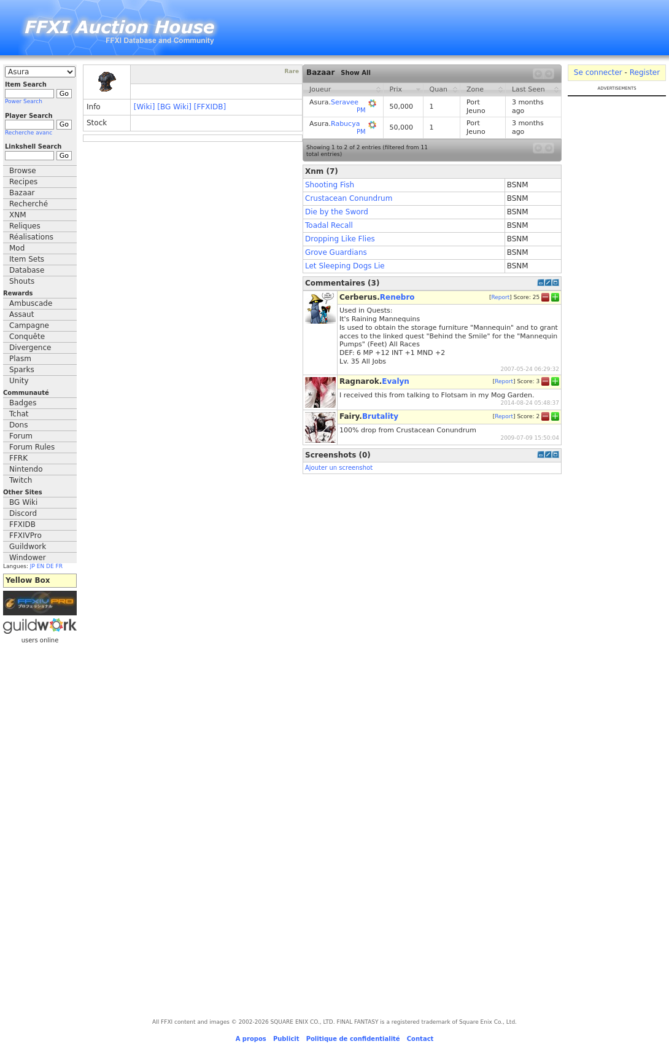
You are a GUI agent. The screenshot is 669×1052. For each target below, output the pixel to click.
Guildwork (27, 546)
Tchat (19, 414)
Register (645, 72)
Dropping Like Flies (340, 239)
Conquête (27, 336)
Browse (22, 170)
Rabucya (345, 124)
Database (26, 270)
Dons (18, 425)
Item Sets (26, 259)
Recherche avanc (28, 133)
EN (40, 566)
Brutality (380, 416)
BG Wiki (23, 502)
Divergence (30, 347)
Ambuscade (30, 303)
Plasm (20, 358)
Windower (27, 557)
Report (500, 297)
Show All (356, 72)
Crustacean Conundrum (348, 198)
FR (59, 566)
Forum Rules (32, 447)
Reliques (25, 226)
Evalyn (395, 381)
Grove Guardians (336, 252)
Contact (420, 1038)
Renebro (397, 297)
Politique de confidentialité (353, 1038)
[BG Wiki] (174, 107)
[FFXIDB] (210, 107)
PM (361, 110)
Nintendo (26, 469)
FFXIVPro (25, 535)
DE (50, 566)
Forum (21, 436)
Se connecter (598, 72)
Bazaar (22, 193)
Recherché (28, 204)
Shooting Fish (329, 185)
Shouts (21, 281)
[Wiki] (144, 107)
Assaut (21, 314)
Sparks (21, 369)
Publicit (286, 1038)
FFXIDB (22, 524)
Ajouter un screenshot (339, 467)
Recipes (23, 181)
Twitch (20, 480)
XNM (17, 215)
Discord (23, 513)
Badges (22, 403)
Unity (19, 380)
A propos (251, 1038)
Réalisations (31, 237)
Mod (17, 248)
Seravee (344, 102)
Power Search (23, 101)
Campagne (29, 325)
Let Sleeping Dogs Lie (345, 266)
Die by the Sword (336, 212)
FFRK (18, 458)
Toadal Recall (329, 225)
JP (32, 566)
